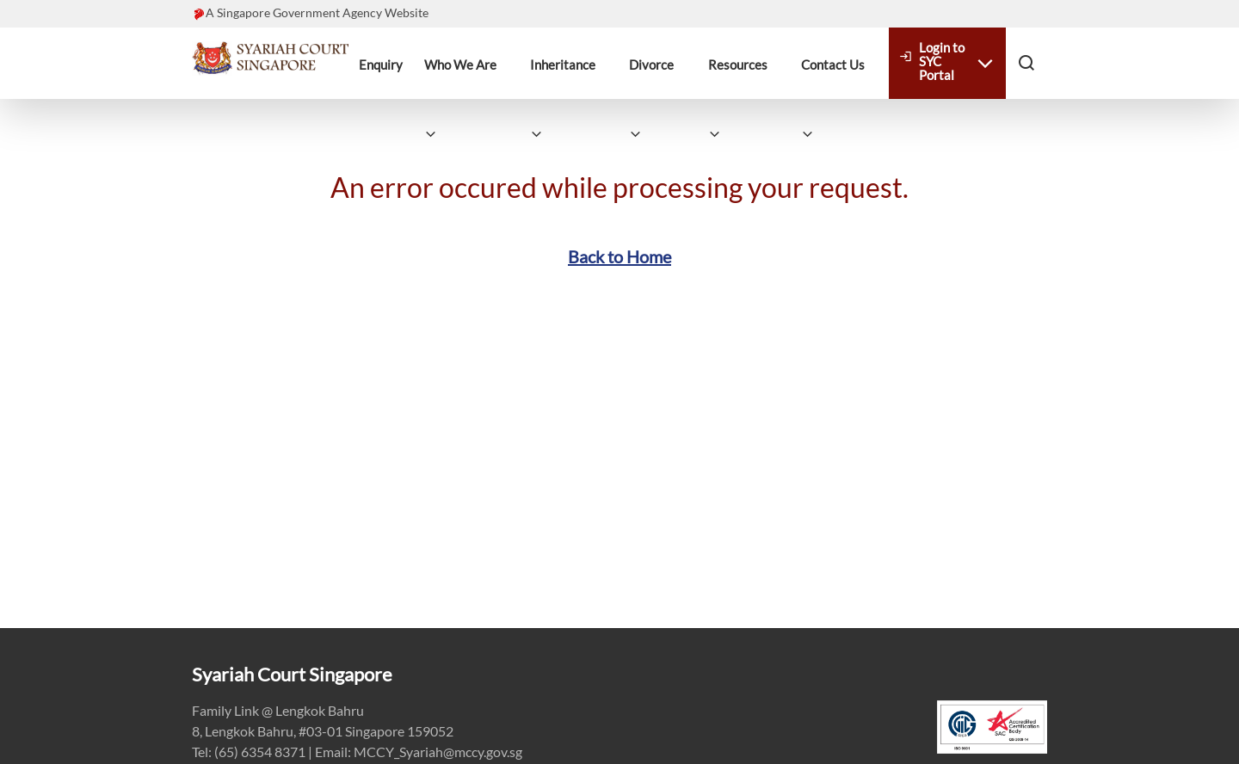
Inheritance (562, 64)
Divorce (651, 64)
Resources (737, 64)
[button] (1026, 62)
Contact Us (833, 64)
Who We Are (460, 64)
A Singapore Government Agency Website (317, 12)
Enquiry (381, 64)
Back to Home (619, 256)
